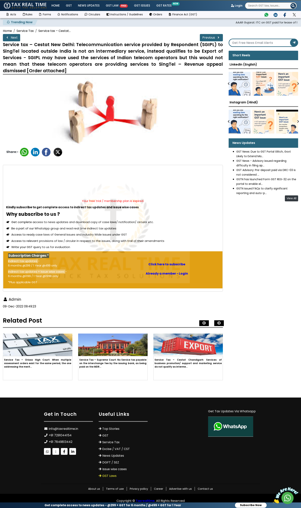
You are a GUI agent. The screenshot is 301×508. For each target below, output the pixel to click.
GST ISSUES (142, 5)
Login (236, 5)
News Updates (89, 5)
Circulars (92, 14)
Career (158, 489)
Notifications (67, 14)
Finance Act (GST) (182, 14)
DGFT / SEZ (110, 462)
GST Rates (164, 5)
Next (11, 37)
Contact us (205, 489)
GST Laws (109, 476)
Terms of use (115, 489)
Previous (211, 37)
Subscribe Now (251, 505)
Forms (45, 14)
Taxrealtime (145, 501)
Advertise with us (180, 489)
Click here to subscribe (166, 264)
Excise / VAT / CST (116, 449)
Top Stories (110, 429)
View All (291, 198)
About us (94, 489)
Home (55, 5)
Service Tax (25, 31)
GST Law (117, 5)
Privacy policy (139, 489)
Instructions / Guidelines (124, 14)
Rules (27, 14)
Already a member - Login (167, 273)
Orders (155, 14)
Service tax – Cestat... (54, 31)
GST (69, 5)
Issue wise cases (114, 469)
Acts (11, 14)
